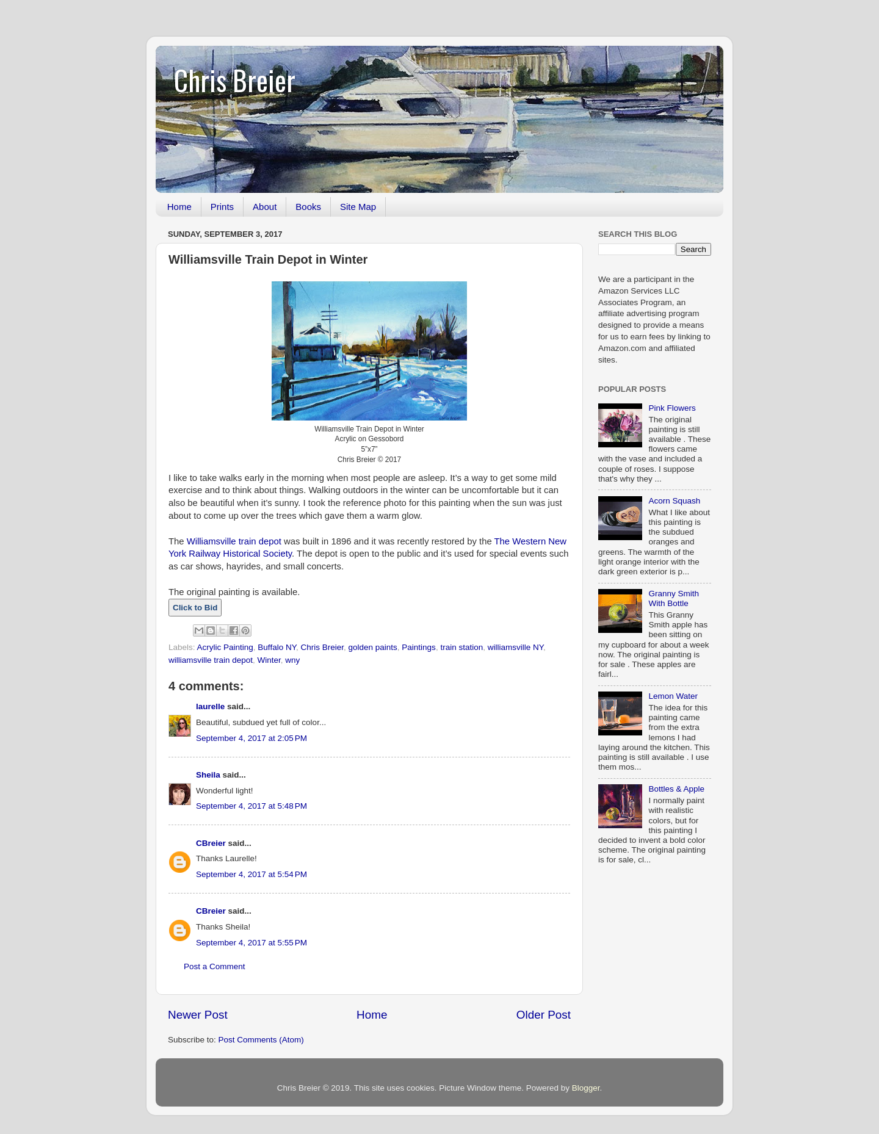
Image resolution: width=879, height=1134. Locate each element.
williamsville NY (515, 647)
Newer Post (198, 1014)
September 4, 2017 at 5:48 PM (251, 806)
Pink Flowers (671, 408)
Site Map (358, 206)
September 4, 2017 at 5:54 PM (251, 874)
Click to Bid (195, 607)
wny (292, 660)
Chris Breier (234, 79)
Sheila (208, 774)
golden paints (372, 647)
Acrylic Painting (225, 647)
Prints (222, 206)
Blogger (586, 1087)
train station (461, 647)
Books (308, 206)
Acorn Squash (674, 500)
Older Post (543, 1014)
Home (179, 206)
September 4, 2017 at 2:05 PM (251, 738)
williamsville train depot (210, 660)
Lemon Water (673, 696)
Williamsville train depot (234, 541)
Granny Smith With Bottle (673, 598)
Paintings (419, 647)
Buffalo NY (277, 647)
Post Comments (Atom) (261, 1039)
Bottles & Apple (676, 788)
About (265, 206)
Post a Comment (214, 966)
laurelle (210, 706)
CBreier (211, 843)
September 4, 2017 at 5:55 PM (251, 942)
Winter (269, 660)
